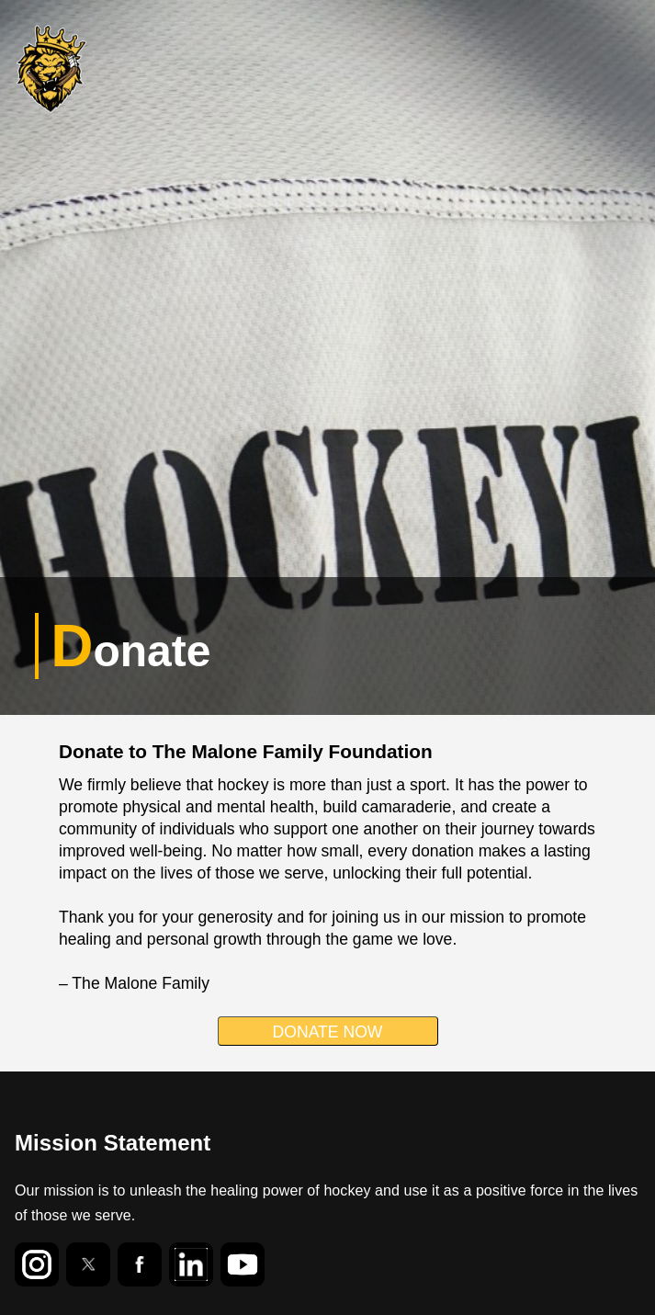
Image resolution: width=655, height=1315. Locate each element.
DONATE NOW (328, 1032)
